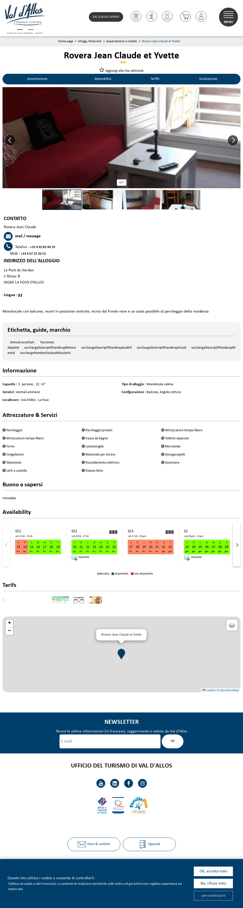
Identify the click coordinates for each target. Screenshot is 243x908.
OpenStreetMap (229, 690)
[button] (10, 140)
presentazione (36, 79)
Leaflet (208, 690)
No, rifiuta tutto (213, 883)
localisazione (208, 79)
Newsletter (121, 722)
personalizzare (213, 896)
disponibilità (102, 79)
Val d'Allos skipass (105, 16)
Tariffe (154, 79)
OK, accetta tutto (213, 871)
